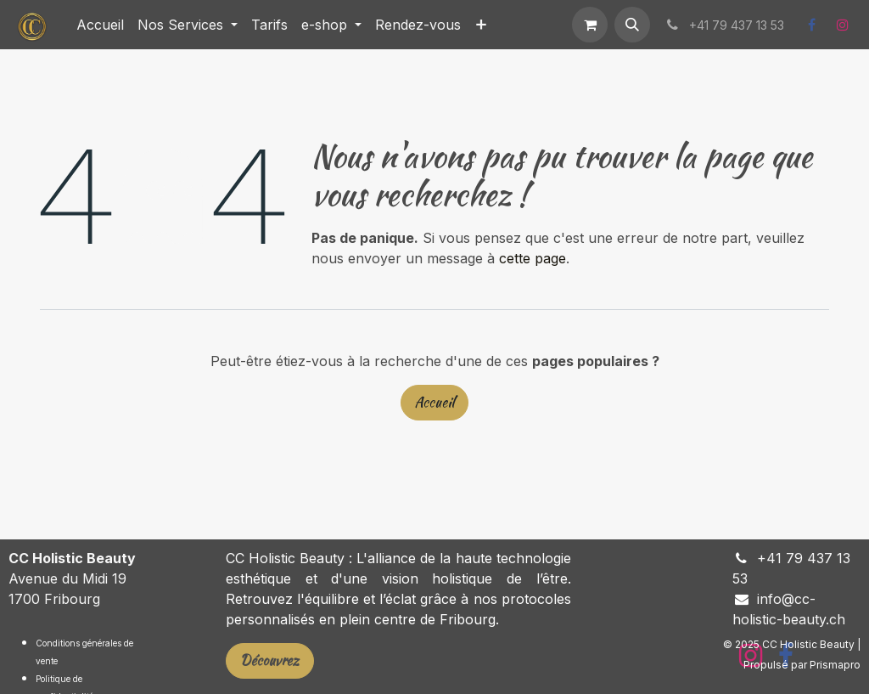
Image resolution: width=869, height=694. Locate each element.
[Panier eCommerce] (590, 24)
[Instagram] (842, 24)
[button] (632, 24)
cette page (532, 258)
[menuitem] (100, 25)
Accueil (434, 402)
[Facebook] (811, 24)
